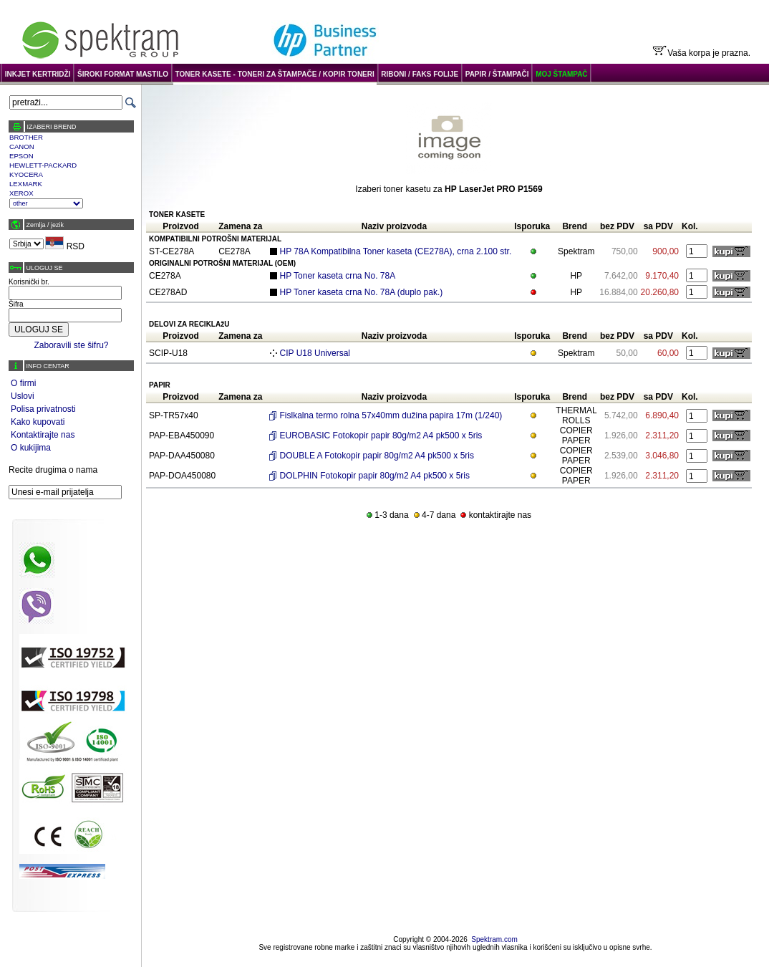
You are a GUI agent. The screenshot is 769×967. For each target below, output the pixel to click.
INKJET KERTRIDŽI (38, 74)
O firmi (23, 383)
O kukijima (31, 448)
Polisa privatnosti (43, 409)
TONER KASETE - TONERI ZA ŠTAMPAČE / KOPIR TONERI (274, 74)
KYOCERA (26, 174)
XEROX (21, 193)
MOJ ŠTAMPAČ (561, 74)
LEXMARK (25, 184)
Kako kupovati (37, 422)
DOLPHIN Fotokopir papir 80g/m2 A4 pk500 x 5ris (375, 476)
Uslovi (22, 396)
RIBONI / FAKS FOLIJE (419, 74)
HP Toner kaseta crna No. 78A (338, 276)
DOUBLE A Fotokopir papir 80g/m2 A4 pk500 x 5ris (377, 456)
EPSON (21, 156)
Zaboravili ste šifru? (71, 345)
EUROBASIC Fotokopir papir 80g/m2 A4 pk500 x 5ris (381, 435)
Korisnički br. (29, 282)
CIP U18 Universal (315, 353)
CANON (21, 146)
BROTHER (26, 137)
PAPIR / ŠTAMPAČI (497, 74)
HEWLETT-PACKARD (43, 165)
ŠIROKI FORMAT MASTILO (122, 74)
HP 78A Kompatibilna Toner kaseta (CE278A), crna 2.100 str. (396, 251)
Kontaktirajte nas (42, 435)
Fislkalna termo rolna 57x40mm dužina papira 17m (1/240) (391, 415)
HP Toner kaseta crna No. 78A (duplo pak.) (361, 292)
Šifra (16, 304)
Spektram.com (494, 939)
